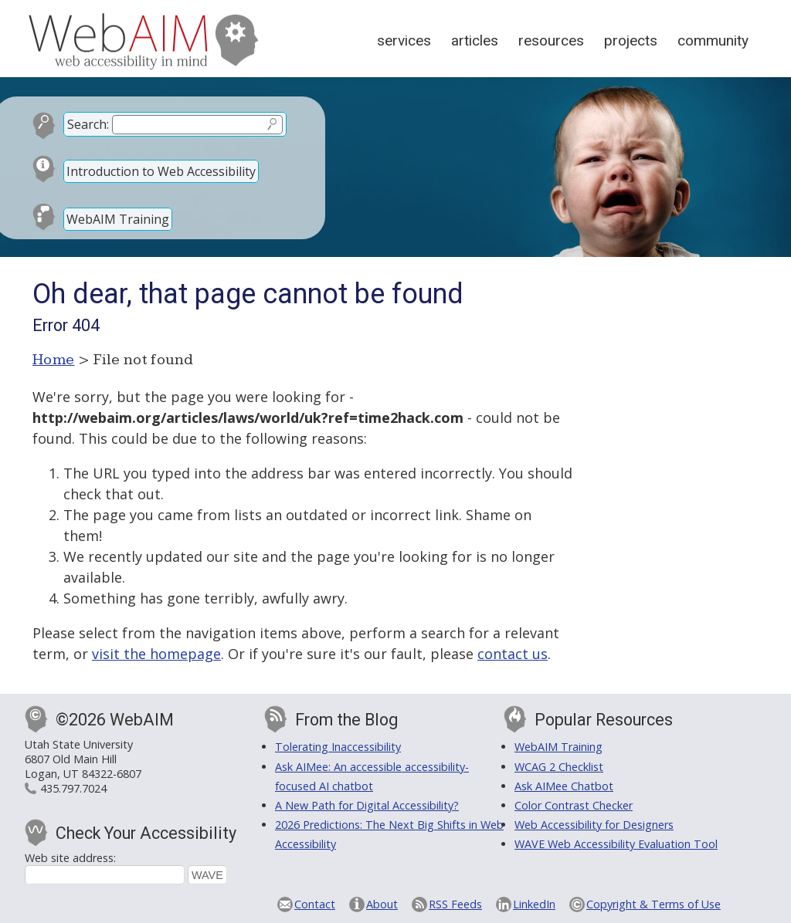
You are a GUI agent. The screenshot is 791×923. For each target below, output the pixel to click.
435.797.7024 (73, 788)
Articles (474, 40)
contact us (512, 653)
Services (404, 40)
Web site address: (70, 857)
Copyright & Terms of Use (653, 904)
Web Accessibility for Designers (594, 824)
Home (53, 359)
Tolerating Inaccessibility (338, 746)
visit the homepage (156, 653)
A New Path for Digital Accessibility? (367, 805)
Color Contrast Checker (573, 805)
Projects (630, 40)
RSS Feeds (455, 904)
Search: (88, 124)
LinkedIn (534, 904)
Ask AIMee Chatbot (563, 786)
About (382, 904)
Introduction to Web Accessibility (161, 171)
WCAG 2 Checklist (558, 766)
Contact (314, 904)
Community (713, 40)
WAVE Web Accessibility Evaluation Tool (616, 844)
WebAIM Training (117, 219)
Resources (551, 40)
